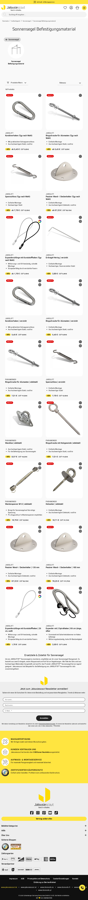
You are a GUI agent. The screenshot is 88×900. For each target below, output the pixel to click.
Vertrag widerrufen (44, 819)
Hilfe (44, 830)
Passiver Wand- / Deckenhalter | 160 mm (63, 567)
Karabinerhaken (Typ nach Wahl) (18, 135)
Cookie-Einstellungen (61, 879)
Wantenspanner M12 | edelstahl (18, 504)
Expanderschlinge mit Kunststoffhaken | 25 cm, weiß (23, 629)
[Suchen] (4, 14)
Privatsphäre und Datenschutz (38, 879)
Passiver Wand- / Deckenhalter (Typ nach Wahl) (63, 197)
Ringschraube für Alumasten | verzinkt (62, 321)
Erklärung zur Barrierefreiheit (45, 882)
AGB (22, 879)
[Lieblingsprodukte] (65, 8)
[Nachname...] (44, 705)
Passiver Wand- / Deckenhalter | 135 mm (22, 567)
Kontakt (75, 879)
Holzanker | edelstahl (54, 504)
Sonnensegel (12, 39)
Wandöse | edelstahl (13, 443)
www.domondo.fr (63, 887)
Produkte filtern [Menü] (17, 83)
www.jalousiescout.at (28, 887)
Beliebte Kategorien (44, 826)
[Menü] (84, 8)
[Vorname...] (44, 699)
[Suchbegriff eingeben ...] (44, 14)
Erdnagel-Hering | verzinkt (57, 257)
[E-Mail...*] (44, 711)
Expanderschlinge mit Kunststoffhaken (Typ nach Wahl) (23, 258)
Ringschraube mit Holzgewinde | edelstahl (63, 443)
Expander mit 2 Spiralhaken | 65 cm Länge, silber (64, 629)
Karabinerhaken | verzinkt (16, 321)
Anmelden (44, 718)
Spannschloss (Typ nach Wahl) (17, 196)
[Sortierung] (70, 83)
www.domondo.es (47, 887)
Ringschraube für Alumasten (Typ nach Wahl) (62, 136)
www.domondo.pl (44, 890)
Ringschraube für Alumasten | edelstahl (21, 382)
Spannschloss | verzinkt (55, 382)
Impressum (13, 879)
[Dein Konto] (71, 8)
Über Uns (44, 835)
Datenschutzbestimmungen (47, 724)
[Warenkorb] (77, 8)
